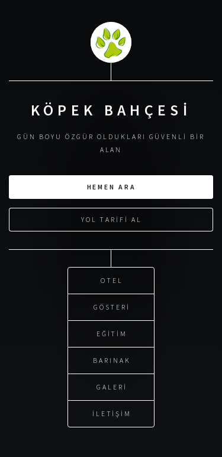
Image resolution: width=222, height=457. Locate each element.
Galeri (111, 386)
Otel (112, 279)
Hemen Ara (111, 186)
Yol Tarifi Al (111, 218)
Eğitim (112, 333)
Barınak (112, 359)
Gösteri (112, 306)
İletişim (111, 412)
